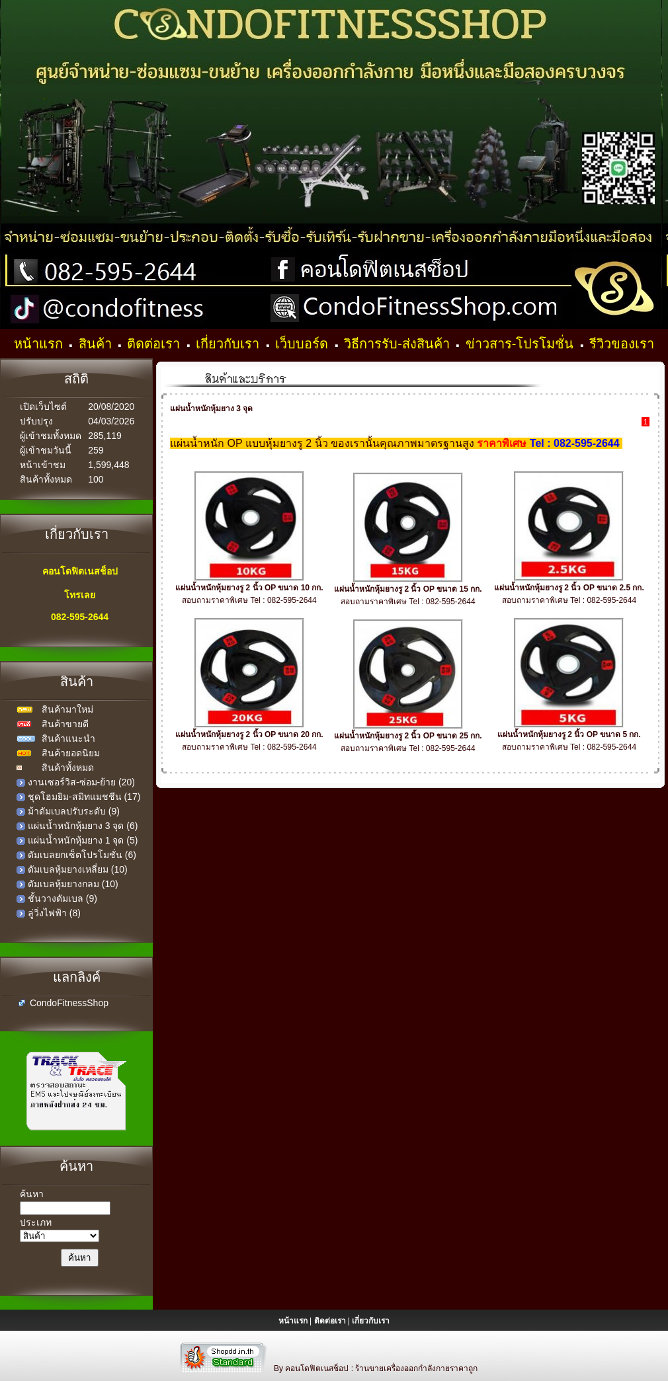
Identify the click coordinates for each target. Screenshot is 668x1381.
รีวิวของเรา (621, 343)
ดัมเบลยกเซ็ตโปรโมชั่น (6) (82, 854)
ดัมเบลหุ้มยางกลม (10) (73, 884)
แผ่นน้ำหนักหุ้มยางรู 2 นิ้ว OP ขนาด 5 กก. (569, 734)
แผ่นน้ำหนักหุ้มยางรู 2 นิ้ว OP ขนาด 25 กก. (407, 735)
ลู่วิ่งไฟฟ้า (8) (54, 913)
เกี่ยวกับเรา (229, 343)
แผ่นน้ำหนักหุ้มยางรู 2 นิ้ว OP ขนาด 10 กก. (249, 587)
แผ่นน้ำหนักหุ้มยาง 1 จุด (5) (83, 840)
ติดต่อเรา (155, 343)
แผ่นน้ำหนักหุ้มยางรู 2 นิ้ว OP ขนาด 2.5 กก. (569, 587)
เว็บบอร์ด (303, 343)
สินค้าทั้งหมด (68, 767)
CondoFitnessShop (69, 1003)
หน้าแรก (40, 343)
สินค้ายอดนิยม (71, 753)
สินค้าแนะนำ (68, 738)
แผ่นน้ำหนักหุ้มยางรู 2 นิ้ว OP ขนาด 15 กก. (407, 589)
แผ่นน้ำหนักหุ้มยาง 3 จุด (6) (83, 825)
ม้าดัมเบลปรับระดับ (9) (74, 811)
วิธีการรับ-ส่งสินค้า (398, 343)
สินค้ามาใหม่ (67, 709)
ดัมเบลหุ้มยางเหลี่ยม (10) (78, 869)
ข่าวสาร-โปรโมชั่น (521, 343)
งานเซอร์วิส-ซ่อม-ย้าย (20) (81, 782)
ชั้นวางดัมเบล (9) (62, 898)
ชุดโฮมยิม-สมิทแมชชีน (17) (84, 796)
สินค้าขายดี (65, 724)
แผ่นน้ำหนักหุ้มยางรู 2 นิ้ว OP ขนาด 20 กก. (249, 734)
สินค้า (97, 343)
